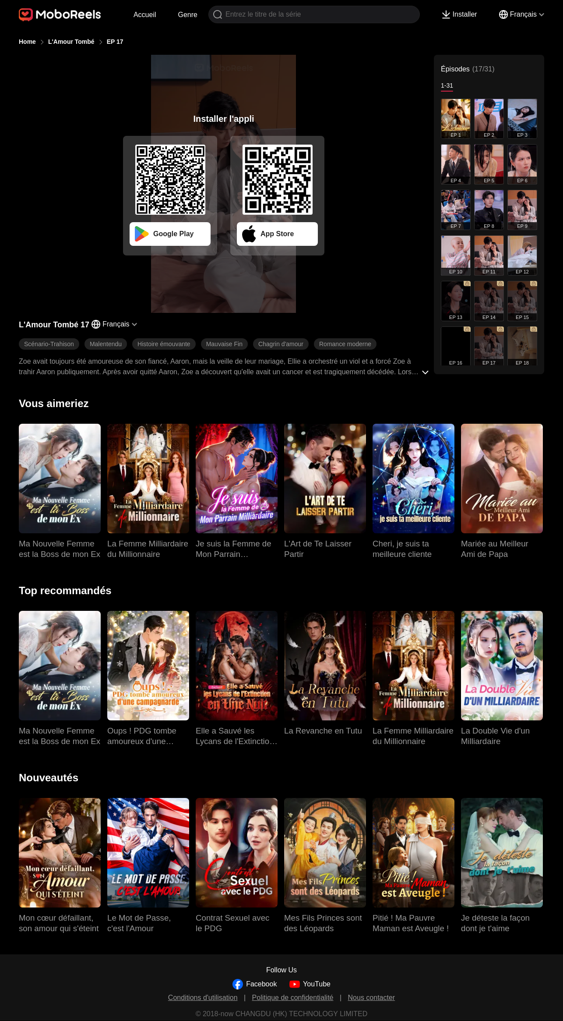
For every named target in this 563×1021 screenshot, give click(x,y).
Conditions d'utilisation (203, 997)
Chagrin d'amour (280, 343)
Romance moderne (345, 343)
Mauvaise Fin (224, 343)
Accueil (145, 14)
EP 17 (115, 41)
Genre (187, 14)
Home (27, 41)
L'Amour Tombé (71, 41)
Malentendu (106, 343)
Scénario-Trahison (49, 343)
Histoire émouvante (163, 343)
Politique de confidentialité (293, 997)
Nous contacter (371, 997)
